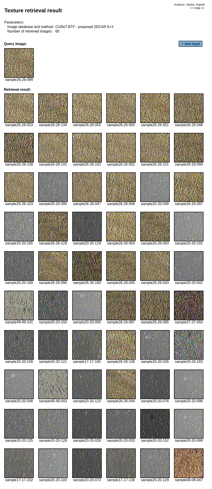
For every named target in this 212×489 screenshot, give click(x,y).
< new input (190, 44)
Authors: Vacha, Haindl (189, 4)
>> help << (197, 8)
